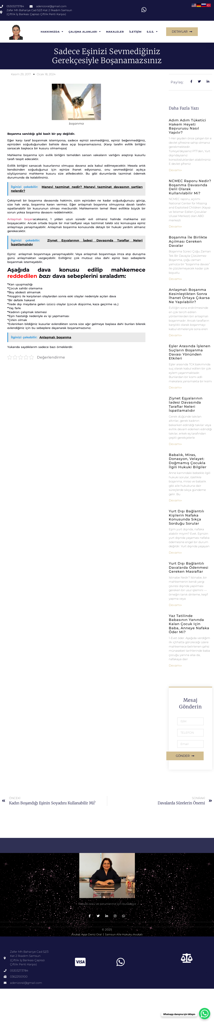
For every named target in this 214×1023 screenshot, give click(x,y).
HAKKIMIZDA (52, 32)
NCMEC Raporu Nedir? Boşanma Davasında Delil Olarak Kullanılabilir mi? (190, 187)
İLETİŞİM (135, 32)
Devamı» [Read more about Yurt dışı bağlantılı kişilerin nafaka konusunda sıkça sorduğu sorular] (175, 553)
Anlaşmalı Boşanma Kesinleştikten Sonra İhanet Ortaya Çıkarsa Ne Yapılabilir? (189, 296)
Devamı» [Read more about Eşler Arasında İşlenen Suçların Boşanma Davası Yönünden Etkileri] (175, 388)
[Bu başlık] (186, 958)
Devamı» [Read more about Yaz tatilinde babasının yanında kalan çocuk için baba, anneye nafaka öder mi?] (175, 666)
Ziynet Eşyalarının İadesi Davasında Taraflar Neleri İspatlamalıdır (186, 405)
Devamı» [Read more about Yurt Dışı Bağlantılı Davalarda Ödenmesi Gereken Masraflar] (175, 605)
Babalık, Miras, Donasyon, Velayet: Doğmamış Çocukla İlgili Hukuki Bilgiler (187, 461)
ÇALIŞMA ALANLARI (85, 32)
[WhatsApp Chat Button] (204, 1013)
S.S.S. (152, 32)
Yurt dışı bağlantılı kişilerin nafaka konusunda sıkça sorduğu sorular (186, 518)
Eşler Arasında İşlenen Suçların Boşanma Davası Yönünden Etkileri (189, 353)
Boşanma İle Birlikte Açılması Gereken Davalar (188, 242)
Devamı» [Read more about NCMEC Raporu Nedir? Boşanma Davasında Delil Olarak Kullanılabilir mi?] (175, 227)
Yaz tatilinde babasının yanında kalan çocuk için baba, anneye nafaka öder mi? (189, 624)
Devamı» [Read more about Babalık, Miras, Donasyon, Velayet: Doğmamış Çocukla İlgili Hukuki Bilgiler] (175, 501)
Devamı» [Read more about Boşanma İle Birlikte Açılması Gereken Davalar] (175, 279)
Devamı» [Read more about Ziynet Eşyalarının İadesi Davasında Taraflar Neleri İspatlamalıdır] (175, 444)
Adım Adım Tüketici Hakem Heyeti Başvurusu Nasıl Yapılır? (187, 127)
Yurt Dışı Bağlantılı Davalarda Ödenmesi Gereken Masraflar (188, 568)
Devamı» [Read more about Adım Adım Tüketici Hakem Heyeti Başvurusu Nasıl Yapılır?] (175, 170)
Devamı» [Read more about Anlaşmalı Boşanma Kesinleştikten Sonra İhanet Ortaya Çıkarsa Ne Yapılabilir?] (175, 336)
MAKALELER (115, 32)
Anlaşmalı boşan (20, 219)
